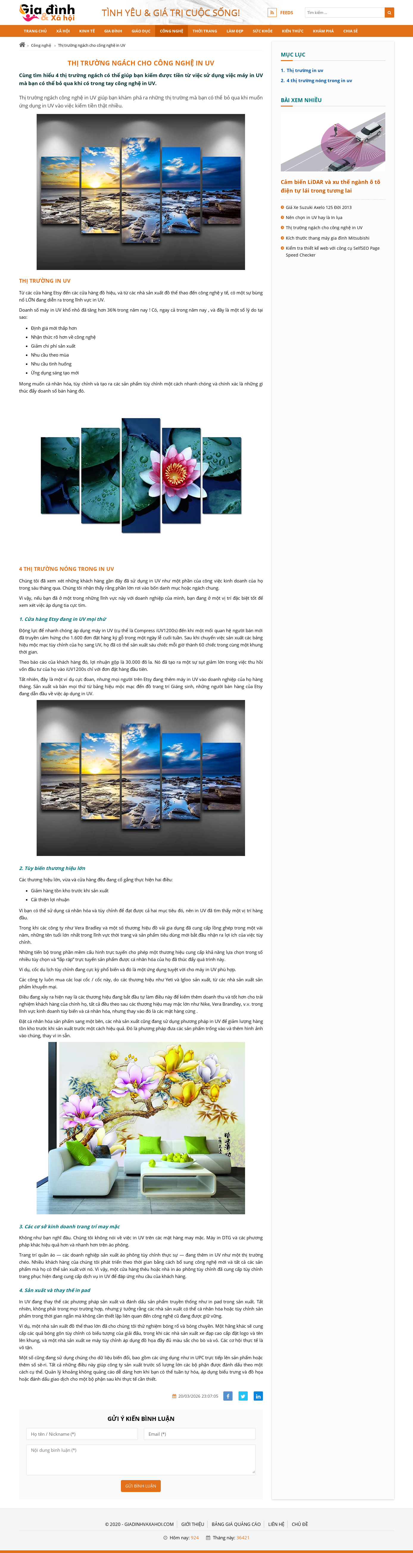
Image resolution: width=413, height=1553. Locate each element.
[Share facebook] (228, 1396)
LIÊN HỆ (276, 1524)
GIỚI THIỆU (192, 1524)
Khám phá (323, 31)
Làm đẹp (235, 31)
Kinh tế (87, 31)
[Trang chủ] (22, 44)
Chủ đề (300, 1524)
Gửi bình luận (140, 1486)
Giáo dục (141, 31)
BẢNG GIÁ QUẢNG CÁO (236, 1524)
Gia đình (113, 31)
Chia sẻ (350, 31)
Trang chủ (35, 31)
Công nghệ (171, 31)
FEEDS (286, 12)
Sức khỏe (262, 31)
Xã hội (63, 31)
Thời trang (205, 31)
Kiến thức (292, 31)
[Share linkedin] (258, 1396)
